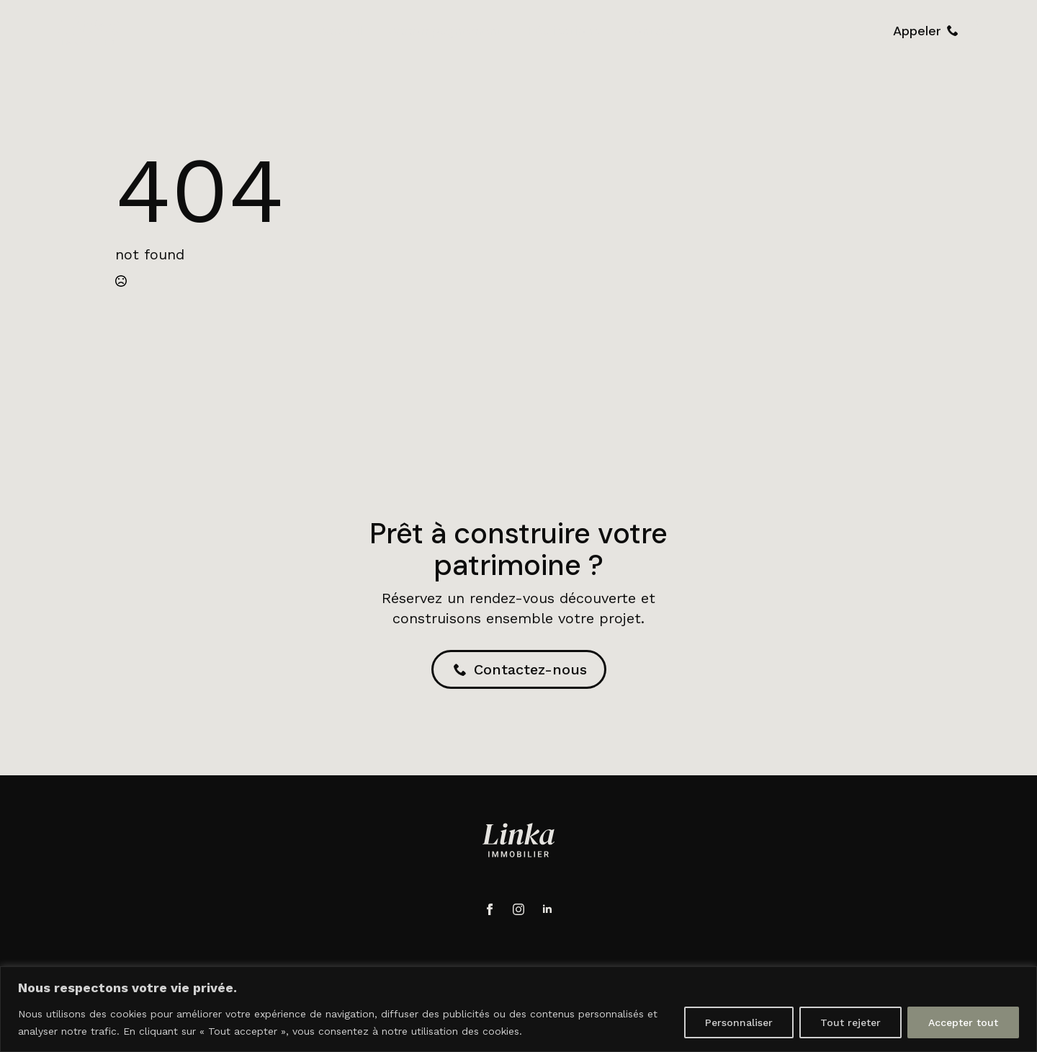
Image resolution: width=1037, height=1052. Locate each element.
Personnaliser (739, 1022)
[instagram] (518, 909)
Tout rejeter (850, 1022)
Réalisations (564, 30)
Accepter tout (963, 1022)
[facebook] (489, 909)
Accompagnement (445, 30)
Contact (650, 30)
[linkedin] (547, 909)
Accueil (340, 30)
